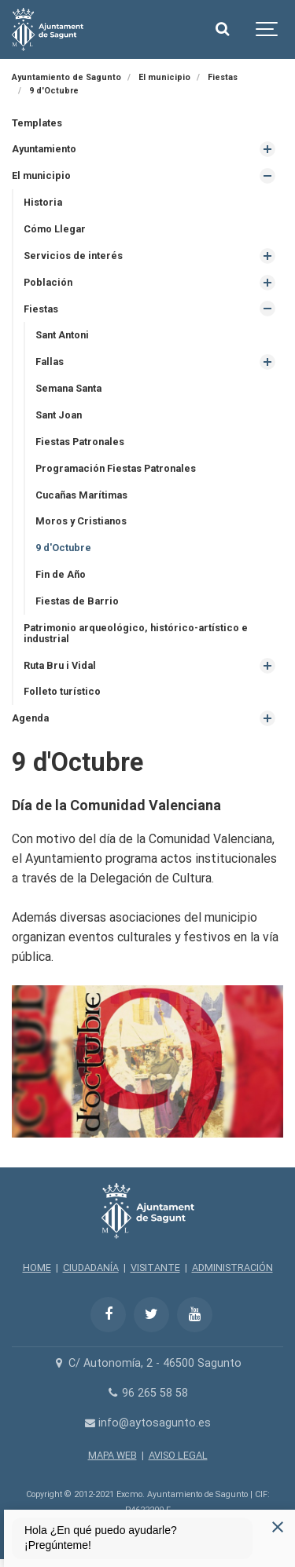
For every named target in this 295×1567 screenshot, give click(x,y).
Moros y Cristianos (81, 521)
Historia (43, 202)
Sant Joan (58, 415)
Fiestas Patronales (79, 441)
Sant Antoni (62, 335)
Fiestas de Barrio (77, 601)
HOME (37, 1267)
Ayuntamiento (44, 149)
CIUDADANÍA (91, 1267)
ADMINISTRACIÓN (232, 1267)
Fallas (49, 361)
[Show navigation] (267, 29)
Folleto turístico (62, 691)
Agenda (30, 718)
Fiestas (41, 309)
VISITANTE (155, 1267)
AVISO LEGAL (178, 1455)
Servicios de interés (73, 255)
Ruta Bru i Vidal (60, 665)
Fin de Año (60, 574)
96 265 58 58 (147, 1393)
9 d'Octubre (63, 547)
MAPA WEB (112, 1455)
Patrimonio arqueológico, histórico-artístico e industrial (136, 633)
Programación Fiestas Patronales (115, 468)
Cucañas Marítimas (81, 495)
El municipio (41, 175)
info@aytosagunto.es (147, 1423)
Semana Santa (68, 388)
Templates (37, 123)
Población (48, 282)
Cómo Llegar (55, 229)
